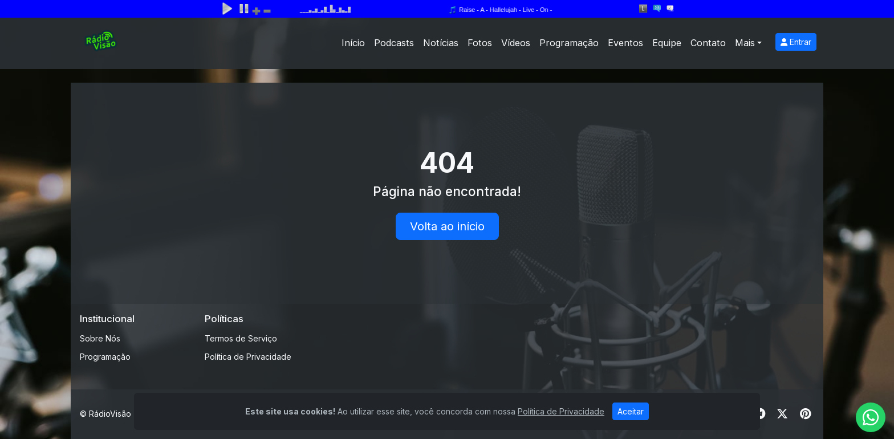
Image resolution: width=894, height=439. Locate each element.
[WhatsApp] (870, 417)
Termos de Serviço (241, 338)
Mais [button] (745, 42)
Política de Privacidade (248, 356)
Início (353, 42)
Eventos (625, 42)
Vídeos (515, 42)
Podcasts (394, 42)
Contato (708, 42)
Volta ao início (447, 226)
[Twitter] (782, 414)
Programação (569, 42)
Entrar (796, 42)
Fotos (480, 42)
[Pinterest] (805, 414)
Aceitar (630, 411)
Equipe (666, 42)
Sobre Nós (100, 338)
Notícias (440, 42)
